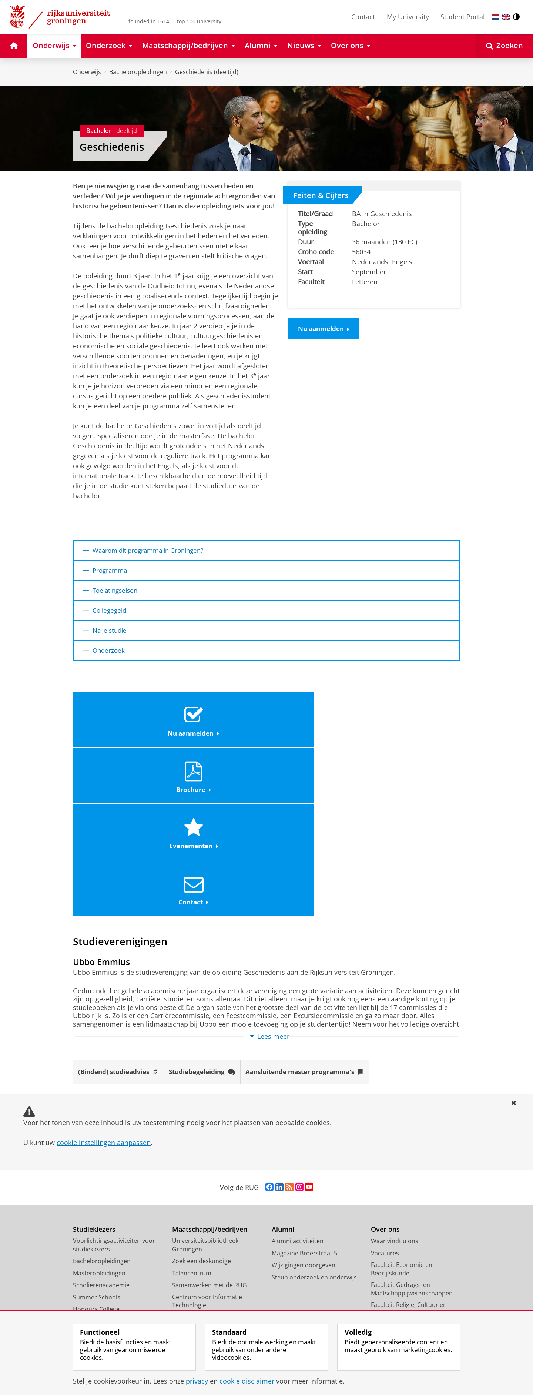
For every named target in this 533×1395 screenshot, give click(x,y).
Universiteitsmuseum (202, 1158)
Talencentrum (191, 1114)
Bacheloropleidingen (138, 72)
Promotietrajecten (98, 1162)
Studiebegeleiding (211, 912)
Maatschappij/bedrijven (209, 1070)
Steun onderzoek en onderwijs (314, 1118)
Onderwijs (87, 72)
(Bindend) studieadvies (121, 912)
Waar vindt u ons (394, 1082)
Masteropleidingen (99, 1114)
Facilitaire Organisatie (401, 1298)
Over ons (385, 1070)
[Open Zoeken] (504, 46)
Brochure (217, 726)
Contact (363, 16)
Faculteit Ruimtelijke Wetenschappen (399, 1214)
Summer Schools (96, 1138)
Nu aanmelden (326, 329)
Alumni (283, 1070)
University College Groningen (411, 1262)
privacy (197, 1380)
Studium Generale (197, 1182)
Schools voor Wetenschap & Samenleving (211, 1198)
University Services (397, 1286)
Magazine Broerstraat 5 (304, 1094)
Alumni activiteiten (298, 1082)
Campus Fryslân (393, 1274)
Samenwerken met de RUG (209, 1126)
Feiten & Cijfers (321, 195)
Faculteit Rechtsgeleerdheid (409, 1198)
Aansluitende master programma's (321, 912)
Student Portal (462, 16)
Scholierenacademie (101, 1126)
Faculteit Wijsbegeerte (402, 1230)
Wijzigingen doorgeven (303, 1106)
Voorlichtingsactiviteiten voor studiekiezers (114, 1086)
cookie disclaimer (246, 1380)
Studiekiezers (94, 1070)
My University (408, 16)
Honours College (96, 1150)
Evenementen (314, 726)
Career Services (193, 1170)
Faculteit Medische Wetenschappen (397, 1182)
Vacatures (385, 1094)
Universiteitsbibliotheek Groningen (205, 1086)
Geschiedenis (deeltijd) (206, 72)
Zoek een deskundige (201, 1102)
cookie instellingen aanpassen (104, 983)
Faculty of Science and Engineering (401, 1246)
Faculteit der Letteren (401, 1166)
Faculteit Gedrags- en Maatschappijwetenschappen (412, 1130)
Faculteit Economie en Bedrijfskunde (401, 1110)
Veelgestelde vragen (101, 1174)
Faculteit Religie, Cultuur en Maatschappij (409, 1150)
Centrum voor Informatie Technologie (207, 1142)
